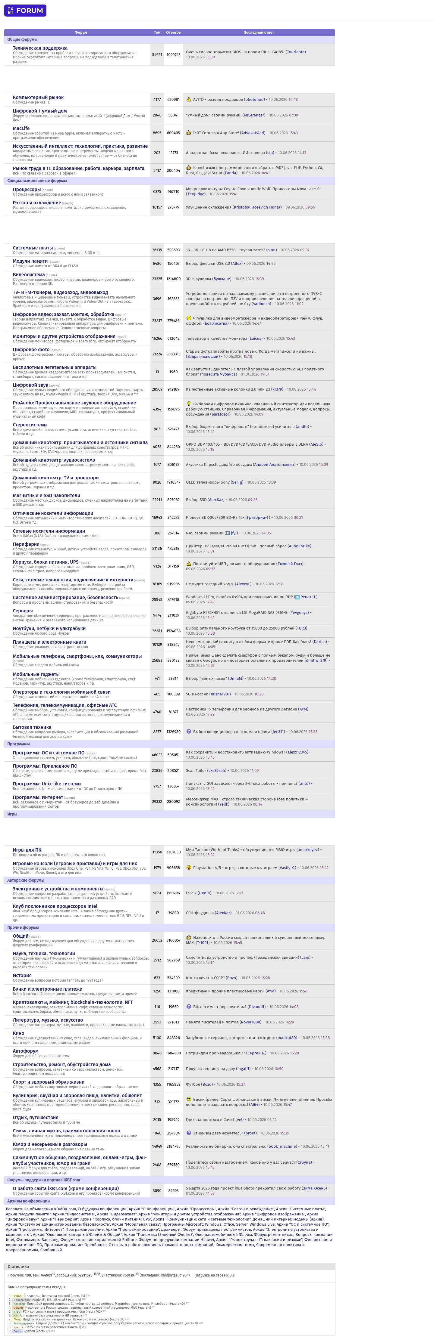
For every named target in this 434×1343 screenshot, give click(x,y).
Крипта (18, 1327)
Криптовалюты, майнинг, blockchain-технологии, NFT (73, 1002)
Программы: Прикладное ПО (45, 766)
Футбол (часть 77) (37, 1331)
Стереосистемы (30, 425)
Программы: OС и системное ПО (49, 753)
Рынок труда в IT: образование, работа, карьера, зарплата (79, 168)
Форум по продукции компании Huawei (176, 1239)
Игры (17, 1311)
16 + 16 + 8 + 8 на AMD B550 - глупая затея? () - (248, 249)
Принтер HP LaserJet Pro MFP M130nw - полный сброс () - (250, 548)
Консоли (19, 1303)
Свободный (51, 1249)
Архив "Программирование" (132, 1229)
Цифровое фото (31, 349)
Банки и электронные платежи (48, 989)
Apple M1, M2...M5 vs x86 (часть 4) (56, 1300)
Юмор (17, 1296)
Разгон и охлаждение (37, 203)
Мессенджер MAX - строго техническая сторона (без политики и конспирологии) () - (247, 802)
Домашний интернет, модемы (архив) (288, 1219)
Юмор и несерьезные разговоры (50, 1144)
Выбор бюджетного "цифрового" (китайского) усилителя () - (249, 429)
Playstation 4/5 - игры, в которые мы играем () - (261, 867)
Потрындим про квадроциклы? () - (242, 1053)
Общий (21, 936)
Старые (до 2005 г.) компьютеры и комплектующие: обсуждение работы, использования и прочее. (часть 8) (117, 1323)
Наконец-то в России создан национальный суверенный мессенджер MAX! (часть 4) (88, 1308)
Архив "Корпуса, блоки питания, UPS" (115, 1219)
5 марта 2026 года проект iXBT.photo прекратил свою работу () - (258, 1191)
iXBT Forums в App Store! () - (245, 132)
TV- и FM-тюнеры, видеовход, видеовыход (60, 292)
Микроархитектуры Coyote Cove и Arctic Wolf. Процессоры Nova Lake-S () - (252, 191)
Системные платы (33, 248)
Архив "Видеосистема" (74, 1214)
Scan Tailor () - (222, 770)
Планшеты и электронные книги (49, 642)
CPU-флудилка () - (225, 912)
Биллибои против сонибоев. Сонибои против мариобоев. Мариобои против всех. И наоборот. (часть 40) (106, 1304)
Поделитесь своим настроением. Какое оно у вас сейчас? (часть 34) (73, 1319)
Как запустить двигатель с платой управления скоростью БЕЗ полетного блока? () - (255, 372)
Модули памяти (30, 261)
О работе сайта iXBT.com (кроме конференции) (66, 1188)
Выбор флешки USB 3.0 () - (230, 263)
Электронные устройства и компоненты (58, 889)
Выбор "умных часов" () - (231, 678)
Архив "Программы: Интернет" (34, 1229)
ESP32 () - (214, 893)
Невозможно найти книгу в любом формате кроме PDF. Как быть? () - (258, 644)
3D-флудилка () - (225, 278)
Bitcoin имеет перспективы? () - (246, 1006)
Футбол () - (215, 1084)
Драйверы (171, 1229)
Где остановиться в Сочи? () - (231, 1119)
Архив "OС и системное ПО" (303, 1224)
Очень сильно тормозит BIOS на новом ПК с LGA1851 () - (247, 54)
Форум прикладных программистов (217, 1229)
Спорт (17, 1331)
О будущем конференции (102, 1208)
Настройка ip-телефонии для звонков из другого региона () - (248, 712)
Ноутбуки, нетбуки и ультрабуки (49, 628)
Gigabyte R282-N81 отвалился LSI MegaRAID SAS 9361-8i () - (249, 615)
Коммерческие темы (234, 1244)
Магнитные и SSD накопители (46, 495)
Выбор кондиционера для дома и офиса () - (255, 731)
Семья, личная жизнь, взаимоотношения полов (66, 1131)
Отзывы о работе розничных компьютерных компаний (161, 1244)
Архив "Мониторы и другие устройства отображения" (190, 1214)
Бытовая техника (32, 727)
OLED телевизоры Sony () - (231, 482)
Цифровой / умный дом (40, 111)
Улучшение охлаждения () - (250, 207)
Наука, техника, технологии (44, 953)
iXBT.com (68, 1193)
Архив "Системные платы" (300, 1208)
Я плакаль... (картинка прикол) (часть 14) (54, 1296)
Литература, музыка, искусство (48, 1020)
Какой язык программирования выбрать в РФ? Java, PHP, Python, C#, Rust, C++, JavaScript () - (254, 170)
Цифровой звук (31, 385)
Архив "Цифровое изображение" (274, 1214)
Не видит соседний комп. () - (235, 583)
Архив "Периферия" (59, 1219)
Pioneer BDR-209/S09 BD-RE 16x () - (244, 517)
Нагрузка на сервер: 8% (214, 1275)
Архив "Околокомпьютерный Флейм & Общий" (77, 1234)
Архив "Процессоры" (196, 1208)
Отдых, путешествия (36, 1117)
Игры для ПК (27, 850)
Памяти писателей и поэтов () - (240, 1022)
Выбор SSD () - (222, 499)
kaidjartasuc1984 (175, 1275)
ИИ (15, 1315)
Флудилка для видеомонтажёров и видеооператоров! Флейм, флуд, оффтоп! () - (254, 321)
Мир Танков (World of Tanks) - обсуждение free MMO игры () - (254, 852)
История (22, 975)
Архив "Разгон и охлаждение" (246, 1208)
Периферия (26, 544)
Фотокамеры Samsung (37, 1239)
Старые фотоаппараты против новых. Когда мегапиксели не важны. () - (251, 354)
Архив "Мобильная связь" (136, 1224)
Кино (18, 1033)
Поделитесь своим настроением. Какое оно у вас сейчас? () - (250, 1165)
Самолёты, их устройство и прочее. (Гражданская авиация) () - (249, 960)
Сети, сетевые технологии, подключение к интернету (73, 580)
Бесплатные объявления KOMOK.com (41, 1208)
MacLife (21, 128)
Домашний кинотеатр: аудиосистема (54, 460)
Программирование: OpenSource (75, 1244)
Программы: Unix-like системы (47, 784)
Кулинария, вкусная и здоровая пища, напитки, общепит (77, 1095)
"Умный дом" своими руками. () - (242, 115)
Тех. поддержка (24, 1323)
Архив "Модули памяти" (28, 1214)
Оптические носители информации (53, 513)
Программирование (85, 1229)
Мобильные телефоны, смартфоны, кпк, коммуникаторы (77, 656)
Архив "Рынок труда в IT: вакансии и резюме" (259, 1239)
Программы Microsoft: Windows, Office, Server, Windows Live (218, 1224)
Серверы (23, 611)
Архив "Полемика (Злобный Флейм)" (158, 1234)
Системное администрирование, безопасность (65, 597)
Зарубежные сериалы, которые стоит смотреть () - (258, 1037)
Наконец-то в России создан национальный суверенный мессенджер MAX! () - (256, 940)
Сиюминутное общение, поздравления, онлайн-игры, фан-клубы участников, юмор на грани (80, 1160)
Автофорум (26, 1051)
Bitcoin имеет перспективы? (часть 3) (53, 1327)
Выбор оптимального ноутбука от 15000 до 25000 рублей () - (248, 631)
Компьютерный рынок (38, 97)
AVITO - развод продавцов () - (245, 99)
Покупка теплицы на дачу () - (234, 1068)
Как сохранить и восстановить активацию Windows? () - (248, 755)
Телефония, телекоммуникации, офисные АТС (65, 705)
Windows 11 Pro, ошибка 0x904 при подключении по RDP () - (253, 599)
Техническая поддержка (40, 48)
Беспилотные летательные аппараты (55, 367)
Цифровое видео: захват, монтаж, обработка (64, 314)
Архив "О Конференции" (152, 1208)
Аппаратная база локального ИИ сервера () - (246, 152)
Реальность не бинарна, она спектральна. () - (257, 1146)
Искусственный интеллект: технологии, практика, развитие (80, 146)
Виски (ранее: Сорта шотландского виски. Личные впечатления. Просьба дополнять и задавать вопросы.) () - (259, 1102)
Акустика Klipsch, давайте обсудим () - (257, 464)
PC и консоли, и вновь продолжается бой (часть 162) (62, 1312)
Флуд (17, 1319)
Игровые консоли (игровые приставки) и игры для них (75, 863)
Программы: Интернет (38, 797)
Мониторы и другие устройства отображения (64, 336)
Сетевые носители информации (49, 531)
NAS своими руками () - (228, 533)
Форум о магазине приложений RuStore (99, 1239)
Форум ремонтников (274, 1234)
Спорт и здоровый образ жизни (49, 1082)
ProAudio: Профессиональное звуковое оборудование (74, 403)
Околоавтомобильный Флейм (223, 1234)
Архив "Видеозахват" (117, 1214)
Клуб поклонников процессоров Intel (55, 906)
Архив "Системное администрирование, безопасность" (58, 1224)
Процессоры (27, 189)
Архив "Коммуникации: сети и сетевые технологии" (201, 1219)
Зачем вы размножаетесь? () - (241, 1133)
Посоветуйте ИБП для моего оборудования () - (246, 566)
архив (47, 190)
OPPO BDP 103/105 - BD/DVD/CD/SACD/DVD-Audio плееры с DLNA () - (256, 447)
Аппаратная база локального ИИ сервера (51, 1315)
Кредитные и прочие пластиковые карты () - (247, 991)
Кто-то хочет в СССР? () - (228, 977)
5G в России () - (225, 694)
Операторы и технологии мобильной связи (62, 692)
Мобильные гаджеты (36, 674)
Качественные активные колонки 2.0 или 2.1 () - (251, 389)
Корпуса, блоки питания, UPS (46, 562)
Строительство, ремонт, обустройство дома (62, 1064)
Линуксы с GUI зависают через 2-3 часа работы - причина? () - (249, 786)
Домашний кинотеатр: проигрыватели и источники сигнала (80, 442)
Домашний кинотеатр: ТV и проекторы (56, 478)
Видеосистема (29, 274)
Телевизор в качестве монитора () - (240, 338)
